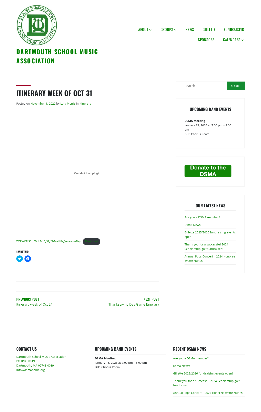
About (143, 29)
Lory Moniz (67, 103)
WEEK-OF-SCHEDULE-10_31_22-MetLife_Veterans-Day (48, 241)
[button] (36, 25)
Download (91, 241)
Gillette (209, 29)
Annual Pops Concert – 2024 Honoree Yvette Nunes (208, 393)
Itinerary (85, 103)
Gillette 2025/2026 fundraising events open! (203, 373)
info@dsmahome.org (30, 370)
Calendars (231, 39)
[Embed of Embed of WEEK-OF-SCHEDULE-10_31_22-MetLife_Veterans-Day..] (87, 173)
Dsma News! (193, 225)
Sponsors (206, 39)
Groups (167, 29)
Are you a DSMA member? (202, 217)
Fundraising (234, 29)
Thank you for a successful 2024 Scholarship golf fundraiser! (206, 246)
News (190, 29)
